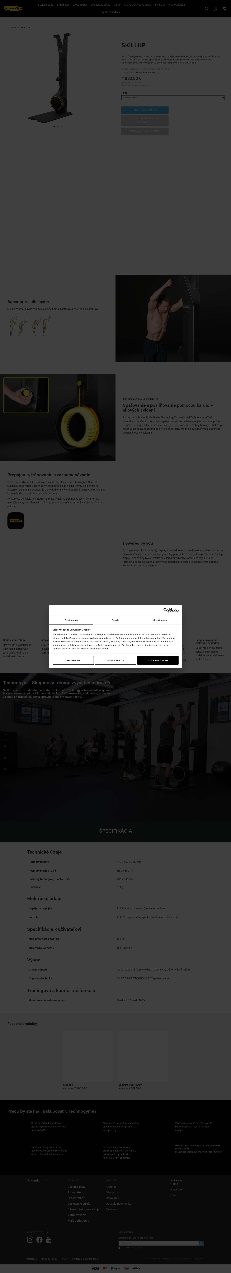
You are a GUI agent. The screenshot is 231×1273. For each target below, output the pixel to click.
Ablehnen (73, 660)
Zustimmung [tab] (71, 620)
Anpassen (115, 660)
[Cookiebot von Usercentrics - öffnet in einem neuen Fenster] (166, 610)
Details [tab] (115, 620)
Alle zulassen (158, 660)
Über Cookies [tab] (159, 620)
